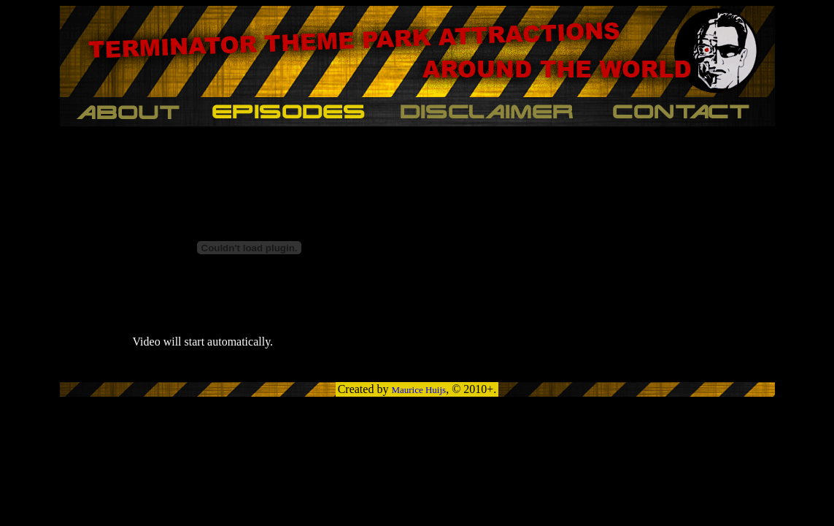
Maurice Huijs (418, 389)
